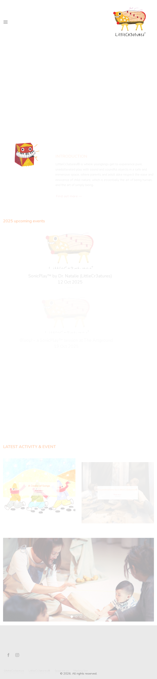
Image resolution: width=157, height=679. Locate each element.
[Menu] (5, 22)
